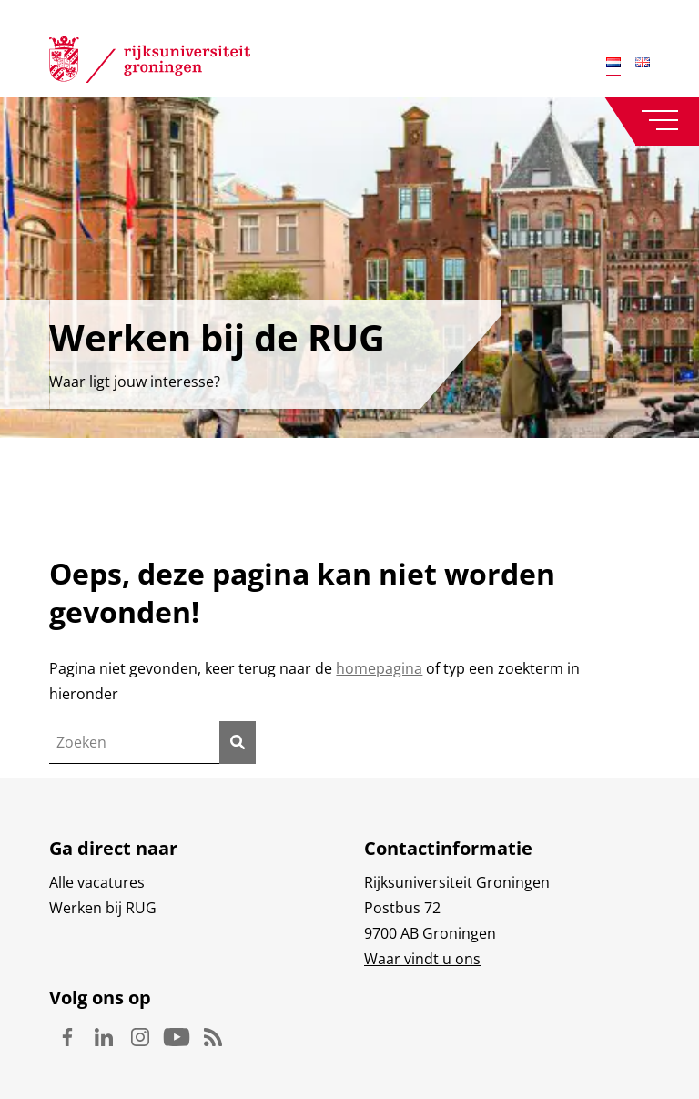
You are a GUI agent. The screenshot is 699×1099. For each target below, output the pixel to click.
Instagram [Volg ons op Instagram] (140, 1037)
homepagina (379, 668)
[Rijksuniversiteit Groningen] (149, 63)
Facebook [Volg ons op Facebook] (67, 1037)
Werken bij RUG (103, 908)
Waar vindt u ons (422, 959)
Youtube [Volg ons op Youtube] (176, 1037)
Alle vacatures (97, 882)
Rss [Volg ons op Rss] (213, 1037)
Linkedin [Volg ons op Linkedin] (104, 1037)
